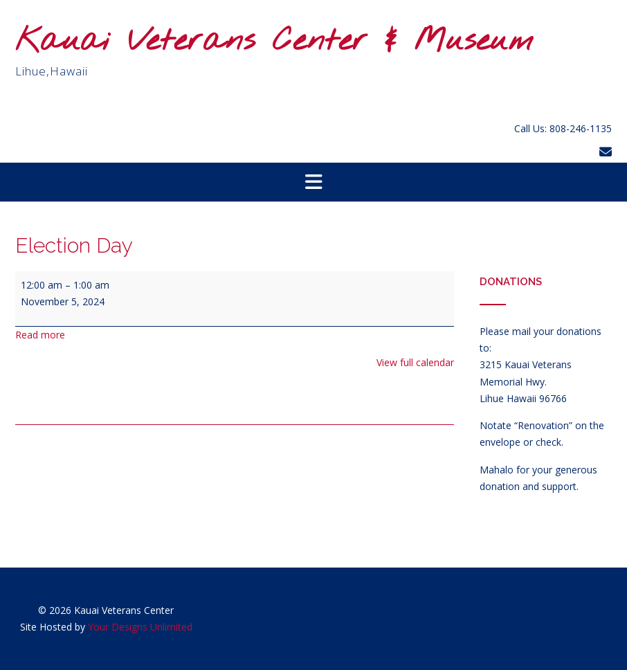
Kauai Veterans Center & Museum (274, 41)
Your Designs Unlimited (140, 626)
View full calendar (415, 362)
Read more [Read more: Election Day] (40, 334)
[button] (313, 182)
